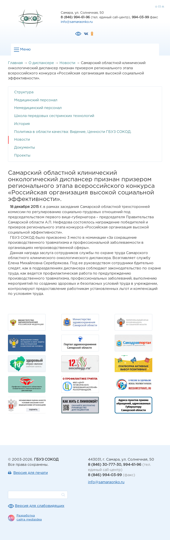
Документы (24, 147)
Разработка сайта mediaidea (29, 517)
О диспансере (41, 63)
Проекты (22, 155)
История (22, 124)
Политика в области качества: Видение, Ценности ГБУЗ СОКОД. (72, 132)
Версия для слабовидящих (39, 506)
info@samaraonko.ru (77, 21)
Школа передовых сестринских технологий (54, 116)
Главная (15, 63)
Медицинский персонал (35, 100)
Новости (67, 63)
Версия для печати (30, 473)
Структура (23, 92)
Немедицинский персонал (38, 108)
